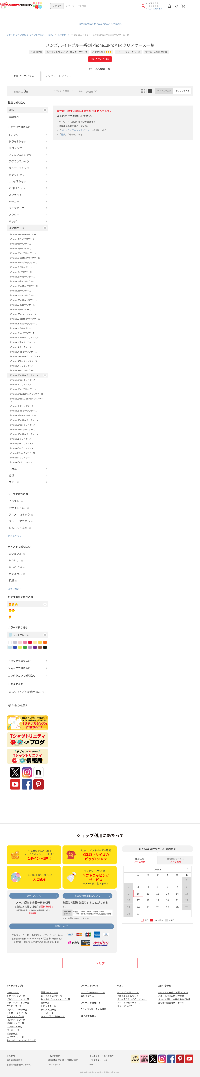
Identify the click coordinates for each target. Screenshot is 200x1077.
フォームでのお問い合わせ (171, 995)
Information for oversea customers (100, 24)
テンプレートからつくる (93, 992)
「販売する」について (128, 995)
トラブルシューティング (129, 1002)
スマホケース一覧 (15, 1036)
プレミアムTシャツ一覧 (18, 999)
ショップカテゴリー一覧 (53, 1016)
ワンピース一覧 (14, 1006)
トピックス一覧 (48, 1006)
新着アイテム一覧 (49, 992)
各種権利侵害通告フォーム (171, 1002)
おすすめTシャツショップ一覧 (55, 999)
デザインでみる (183, 91)
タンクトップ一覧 (15, 1016)
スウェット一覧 (14, 1026)
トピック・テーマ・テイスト (75, 130)
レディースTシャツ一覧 (18, 1002)
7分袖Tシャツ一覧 (15, 1023)
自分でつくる (87, 995)
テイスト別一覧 (48, 1009)
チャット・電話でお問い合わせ (173, 992)
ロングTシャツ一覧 (16, 1019)
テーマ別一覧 (47, 1012)
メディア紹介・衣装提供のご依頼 (174, 999)
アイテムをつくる (89, 985)
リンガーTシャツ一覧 (17, 1012)
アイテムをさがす (15, 985)
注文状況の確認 (155, 8)
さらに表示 (13, 536)
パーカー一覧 (13, 1030)
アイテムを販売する (90, 1002)
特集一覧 (45, 1002)
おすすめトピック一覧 (51, 995)
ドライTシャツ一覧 (16, 995)
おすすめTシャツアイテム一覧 (21, 1040)
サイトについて (124, 1006)
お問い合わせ (164, 985)
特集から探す (19, 705)
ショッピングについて (128, 992)
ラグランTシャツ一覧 (17, 1009)
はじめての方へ (88, 1016)
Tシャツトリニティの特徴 (93, 1009)
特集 (63, 134)
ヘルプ (100, 963)
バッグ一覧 (12, 1033)
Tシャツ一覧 (13, 992)
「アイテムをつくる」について (132, 999)
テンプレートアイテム (58, 76)
